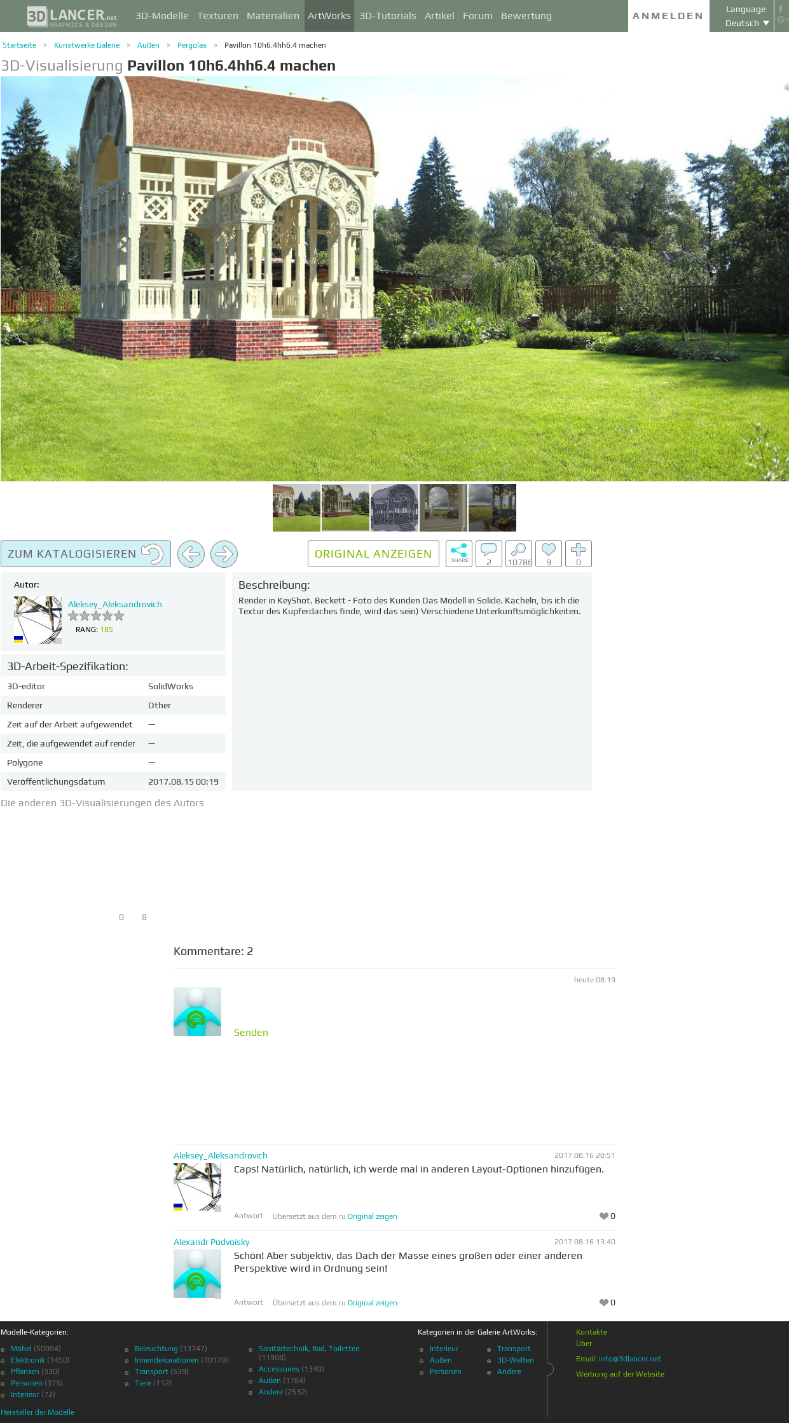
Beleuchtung (156, 1348)
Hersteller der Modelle (37, 1412)
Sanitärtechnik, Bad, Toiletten (309, 1348)
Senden (251, 1032)
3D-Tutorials (387, 16)
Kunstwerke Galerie (87, 45)
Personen (27, 1382)
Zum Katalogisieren (86, 554)
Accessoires (279, 1369)
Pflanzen (25, 1371)
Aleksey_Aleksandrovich (115, 604)
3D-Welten (515, 1360)
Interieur (25, 1394)
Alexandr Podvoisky (211, 1241)
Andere (271, 1391)
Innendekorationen (167, 1360)
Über (584, 1343)
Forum (478, 16)
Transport (151, 1371)
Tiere (143, 1382)
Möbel (21, 1348)
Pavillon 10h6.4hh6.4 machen (275, 45)
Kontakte (591, 1332)
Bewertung (526, 16)
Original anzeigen (373, 553)
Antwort (248, 1215)
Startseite (19, 45)
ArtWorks (329, 16)
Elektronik (28, 1360)
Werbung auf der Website (620, 1374)
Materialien (273, 16)
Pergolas (192, 45)
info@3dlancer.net (630, 1358)
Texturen (217, 16)
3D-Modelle (162, 16)
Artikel (440, 16)
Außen (148, 45)
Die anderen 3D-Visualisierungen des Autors (102, 803)
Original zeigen (372, 1216)
